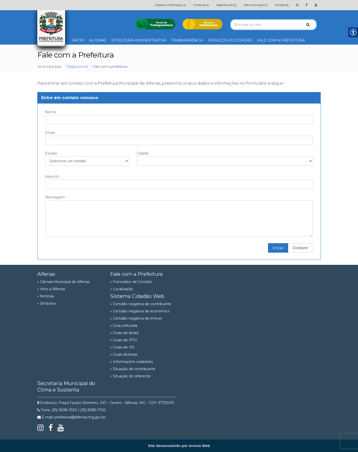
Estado (51, 153)
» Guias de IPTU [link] (123, 340)
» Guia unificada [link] (123, 325)
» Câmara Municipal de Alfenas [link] (63, 282)
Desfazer (300, 248)
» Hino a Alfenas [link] (51, 289)
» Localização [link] (121, 289)
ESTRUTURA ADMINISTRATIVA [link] (138, 40)
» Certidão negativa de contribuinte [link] (140, 304)
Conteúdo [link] (201, 5)
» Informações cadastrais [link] (131, 361)
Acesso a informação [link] (170, 5)
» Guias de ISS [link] (122, 347)
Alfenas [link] (46, 274)
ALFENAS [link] (97, 40)
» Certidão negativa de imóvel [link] (136, 318)
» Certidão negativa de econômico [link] (140, 311)
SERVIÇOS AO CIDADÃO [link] (230, 40)
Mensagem (55, 197)
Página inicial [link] (77, 66)
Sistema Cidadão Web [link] (137, 296)
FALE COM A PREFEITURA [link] (281, 40)
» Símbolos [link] (46, 303)
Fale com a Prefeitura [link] (136, 274)
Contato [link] (282, 5)
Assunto (52, 176)
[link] (297, 5)
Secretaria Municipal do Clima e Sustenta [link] (66, 386)
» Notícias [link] (45, 296)
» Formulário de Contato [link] (131, 282)
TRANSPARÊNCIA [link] (187, 40)
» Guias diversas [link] (123, 354)
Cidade (143, 153)
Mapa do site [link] (226, 5)
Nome (50, 112)
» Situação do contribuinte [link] (132, 369)
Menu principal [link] (256, 5)
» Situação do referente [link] (130, 376)
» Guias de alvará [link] (124, 333)
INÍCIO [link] (78, 40)
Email (50, 132)
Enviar (278, 248)
